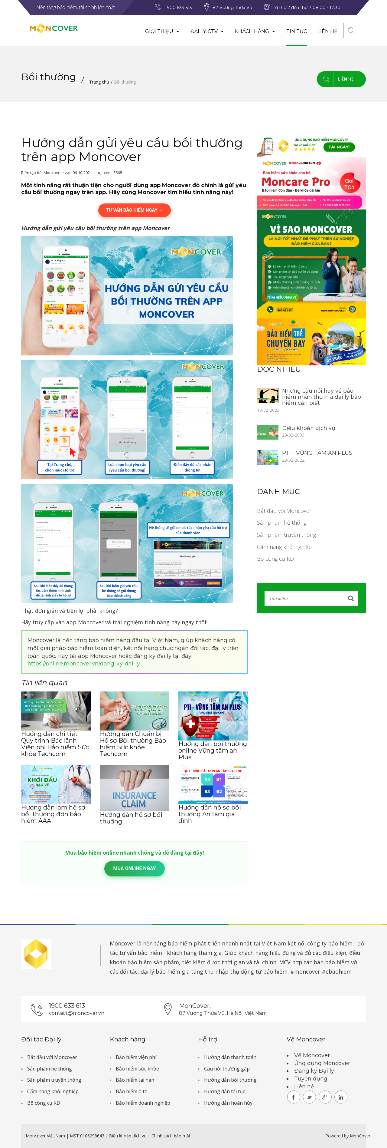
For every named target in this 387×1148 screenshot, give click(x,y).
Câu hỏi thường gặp (227, 1068)
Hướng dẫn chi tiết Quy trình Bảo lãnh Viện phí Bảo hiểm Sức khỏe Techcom (55, 743)
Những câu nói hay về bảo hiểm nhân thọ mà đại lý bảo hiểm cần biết (321, 397)
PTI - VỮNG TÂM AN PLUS (317, 453)
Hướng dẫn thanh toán (230, 1057)
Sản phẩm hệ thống (281, 522)
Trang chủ (99, 82)
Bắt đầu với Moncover (284, 510)
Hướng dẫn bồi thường (230, 1080)
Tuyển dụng (310, 1078)
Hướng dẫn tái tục (224, 1091)
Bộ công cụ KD (275, 558)
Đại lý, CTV (207, 31)
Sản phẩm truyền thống (286, 534)
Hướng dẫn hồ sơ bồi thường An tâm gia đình (209, 814)
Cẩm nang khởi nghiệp (284, 546)
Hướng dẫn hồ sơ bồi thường (131, 818)
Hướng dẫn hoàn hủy (228, 1103)
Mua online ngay (134, 868)
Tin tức (296, 31)
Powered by (337, 1136)
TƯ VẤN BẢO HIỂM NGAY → (134, 210)
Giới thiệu (162, 31)
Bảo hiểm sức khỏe (137, 1068)
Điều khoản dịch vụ (308, 428)
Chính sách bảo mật (170, 1136)
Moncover (122, 943)
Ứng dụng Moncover (322, 1063)
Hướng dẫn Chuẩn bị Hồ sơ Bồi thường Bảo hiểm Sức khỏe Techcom (133, 743)
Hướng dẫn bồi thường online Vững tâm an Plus (212, 750)
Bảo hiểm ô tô (132, 1091)
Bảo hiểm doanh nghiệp (143, 1103)
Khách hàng (255, 31)
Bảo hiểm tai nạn (135, 1080)
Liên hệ (327, 31)
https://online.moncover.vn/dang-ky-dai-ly (84, 664)
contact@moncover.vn (76, 1013)
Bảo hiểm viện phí (136, 1057)
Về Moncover (312, 1055)
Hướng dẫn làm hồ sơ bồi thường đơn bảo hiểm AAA (53, 814)
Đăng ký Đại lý (314, 1071)
